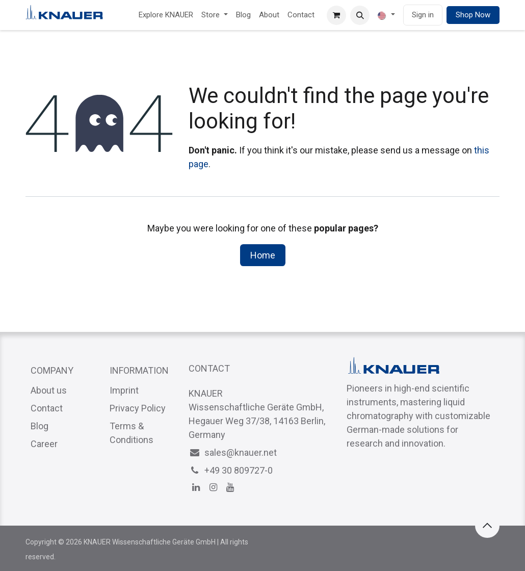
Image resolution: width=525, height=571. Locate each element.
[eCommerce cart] (336, 15)
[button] (360, 15)
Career (44, 443)
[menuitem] (166, 15)
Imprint (124, 390)
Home (262, 255)
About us (49, 390)
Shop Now (473, 14)
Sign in (423, 14)
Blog (39, 426)
